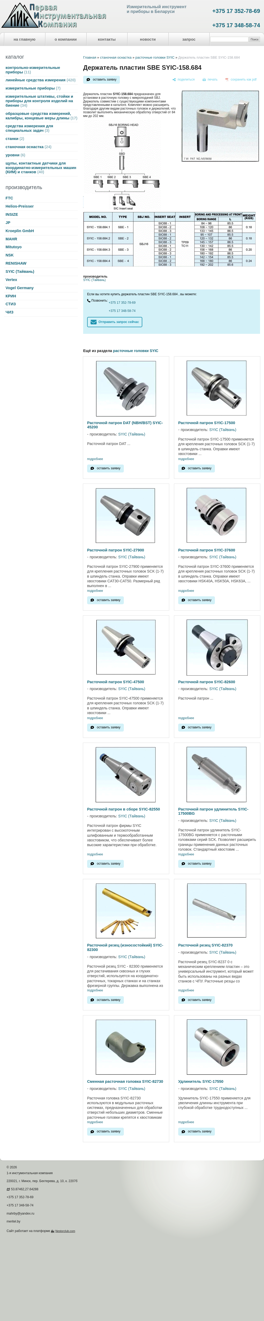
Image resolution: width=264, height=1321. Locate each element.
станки (15, 139)
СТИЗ (11, 304)
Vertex (11, 280)
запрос (188, 39)
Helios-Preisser (20, 206)
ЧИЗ (9, 312)
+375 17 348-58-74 (236, 25)
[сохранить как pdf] (241, 80)
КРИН (11, 296)
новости (148, 39)
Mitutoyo (14, 247)
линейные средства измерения (41, 80)
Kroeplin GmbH (20, 231)
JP (8, 223)
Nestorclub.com (65, 1231)
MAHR (11, 239)
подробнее (95, 459)
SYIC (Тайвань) (20, 271)
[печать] (210, 80)
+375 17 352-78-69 (236, 11)
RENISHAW (16, 263)
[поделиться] (183, 80)
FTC (9, 198)
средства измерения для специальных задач (29, 128)
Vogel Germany (20, 288)
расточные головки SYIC (155, 57)
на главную (25, 39)
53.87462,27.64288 (24, 1189)
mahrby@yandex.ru (20, 1213)
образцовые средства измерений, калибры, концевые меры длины (41, 115)
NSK (10, 255)
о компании (66, 39)
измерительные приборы (33, 88)
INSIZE (12, 214)
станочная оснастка (28, 147)
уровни (15, 155)
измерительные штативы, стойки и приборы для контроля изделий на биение (39, 100)
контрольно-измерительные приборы (33, 69)
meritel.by (13, 1221)
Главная (89, 57)
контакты (107, 39)
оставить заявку (104, 79)
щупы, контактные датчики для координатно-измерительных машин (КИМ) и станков (41, 167)
